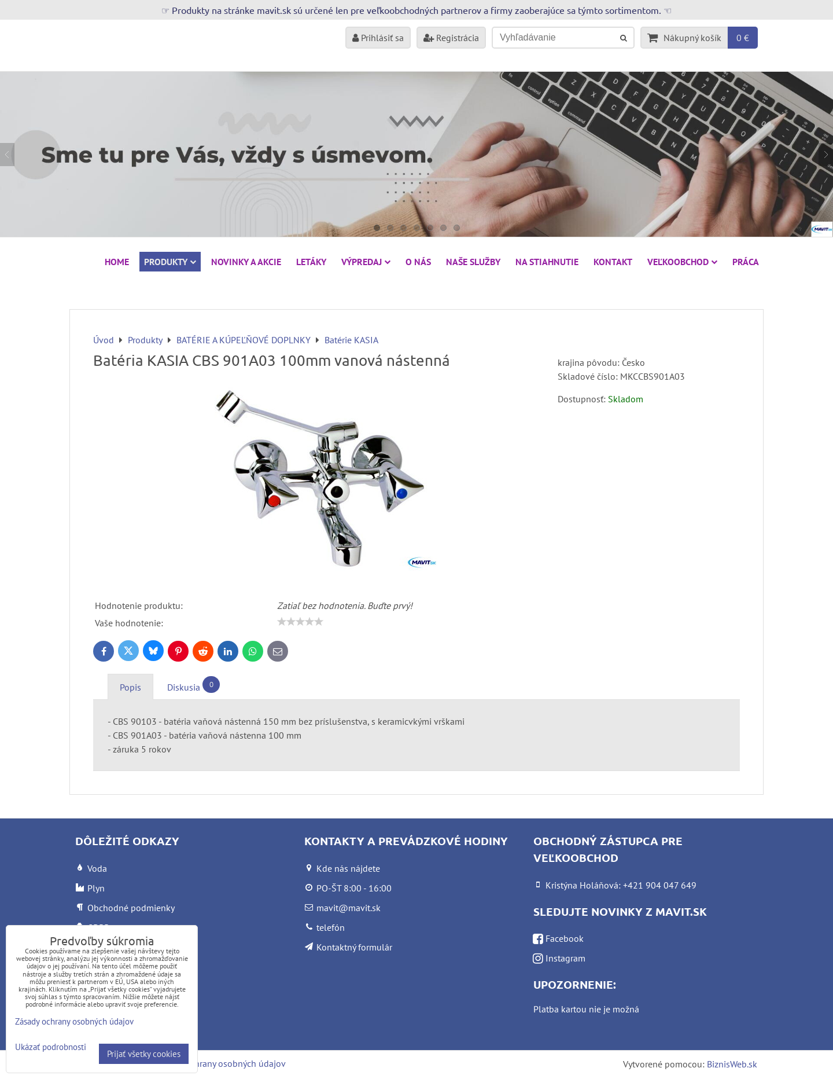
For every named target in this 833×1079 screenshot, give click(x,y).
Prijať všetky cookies (143, 1053)
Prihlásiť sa (378, 37)
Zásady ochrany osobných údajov (221, 1063)
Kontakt (613, 261)
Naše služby (473, 261)
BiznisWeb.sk (732, 1064)
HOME (117, 261)
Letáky (311, 261)
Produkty (170, 261)
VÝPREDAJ (365, 261)
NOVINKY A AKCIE (246, 261)
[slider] (300, 621)
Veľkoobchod (682, 261)
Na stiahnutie (546, 261)
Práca (745, 261)
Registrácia (451, 37)
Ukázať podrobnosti (50, 1047)
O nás (418, 261)
